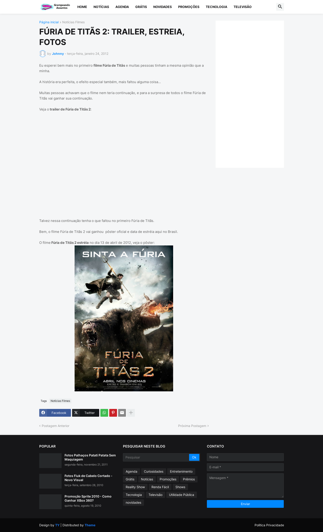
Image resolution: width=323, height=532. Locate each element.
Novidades (162, 7)
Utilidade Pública (181, 495)
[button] (280, 7)
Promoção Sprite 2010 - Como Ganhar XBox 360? (88, 498)
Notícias (101, 7)
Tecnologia (216, 7)
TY (57, 525)
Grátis (141, 7)
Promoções (188, 7)
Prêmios (189, 479)
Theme (90, 525)
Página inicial (49, 22)
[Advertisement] (254, 93)
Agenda (122, 7)
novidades (133, 502)
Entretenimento (181, 471)
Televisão (243, 7)
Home (82, 7)
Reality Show (135, 487)
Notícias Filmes (73, 22)
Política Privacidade (269, 525)
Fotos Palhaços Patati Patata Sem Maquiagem (90, 457)
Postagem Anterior (55, 426)
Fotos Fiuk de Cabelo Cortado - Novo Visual (88, 478)
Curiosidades (153, 471)
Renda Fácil (160, 487)
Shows (180, 487)
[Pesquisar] (156, 457)
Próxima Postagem (192, 426)
